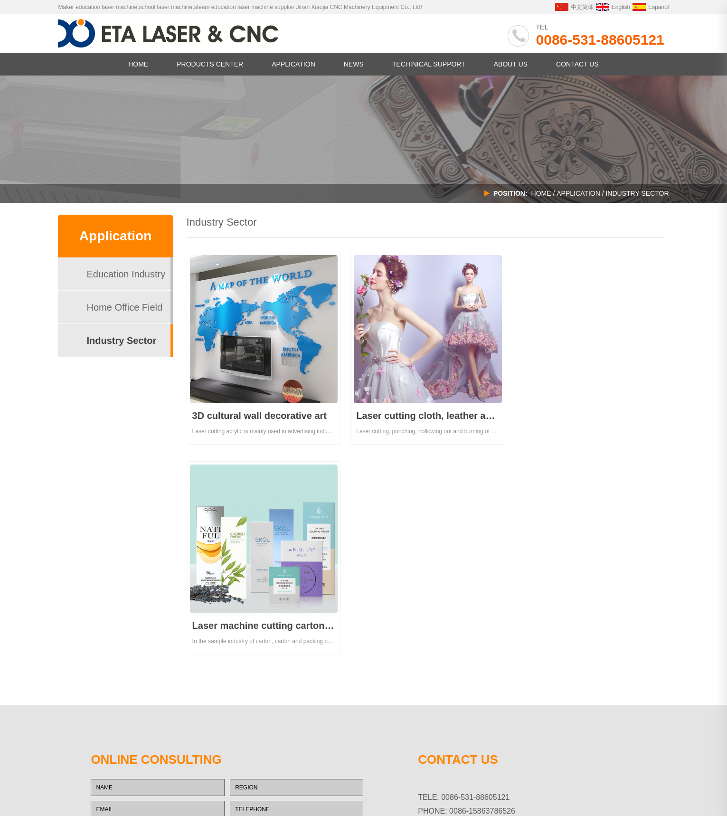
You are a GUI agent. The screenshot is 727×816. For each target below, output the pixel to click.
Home (541, 193)
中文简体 (574, 7)
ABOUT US (511, 64)
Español (651, 7)
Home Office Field (124, 307)
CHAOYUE (237, 780)
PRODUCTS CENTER (210, 64)
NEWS (354, 64)
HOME (138, 64)
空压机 (197, 793)
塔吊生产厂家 (96, 793)
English (613, 7)
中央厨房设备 (169, 793)
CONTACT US (577, 64)
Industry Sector (121, 340)
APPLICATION (293, 64)
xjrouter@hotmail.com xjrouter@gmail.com (521, 613)
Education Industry (125, 274)
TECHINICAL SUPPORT (428, 64)
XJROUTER (223, 793)
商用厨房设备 (132, 793)
